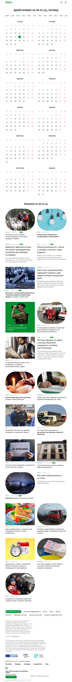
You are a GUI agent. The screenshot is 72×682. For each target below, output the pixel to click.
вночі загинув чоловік (19, 498)
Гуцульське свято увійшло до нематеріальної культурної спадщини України (16, 236)
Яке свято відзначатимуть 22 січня (49, 476)
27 (28, 40)
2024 (18, 15)
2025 (12, 15)
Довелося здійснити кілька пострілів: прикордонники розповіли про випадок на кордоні (18, 251)
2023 (23, 15)
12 (24, 33)
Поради (7, 360)
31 (15, 44)
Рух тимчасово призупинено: (50, 432)
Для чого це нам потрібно (10, 674)
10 (15, 33)
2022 (28, 15)
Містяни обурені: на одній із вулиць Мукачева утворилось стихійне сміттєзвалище (49, 344)
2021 (34, 15)
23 (11, 40)
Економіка (39, 267)
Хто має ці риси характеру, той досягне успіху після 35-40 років (19, 466)
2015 (66, 15)
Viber (47, 664)
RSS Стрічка (10, 670)
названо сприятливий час (18, 398)
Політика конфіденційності (32, 611)
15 (6, 37)
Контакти (8, 615)
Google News (37, 664)
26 (24, 40)
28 (32, 40)
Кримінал (7, 244)
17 (15, 37)
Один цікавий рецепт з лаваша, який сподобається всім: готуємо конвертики (18, 531)
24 (15, 40)
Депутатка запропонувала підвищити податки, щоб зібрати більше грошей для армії (50, 274)
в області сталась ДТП (20, 295)
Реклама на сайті (13, 611)
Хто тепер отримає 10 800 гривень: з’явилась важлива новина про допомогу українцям (50, 566)
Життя (38, 232)
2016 (61, 15)
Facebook (8, 664)
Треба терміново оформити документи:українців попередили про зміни (51, 398)
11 (19, 33)
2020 (39, 15)
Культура (7, 232)
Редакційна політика (20, 615)
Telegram (18, 664)
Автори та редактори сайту (53, 615)
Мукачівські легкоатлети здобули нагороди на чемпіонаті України (17, 431)
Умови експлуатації (35, 615)
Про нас (58, 611)
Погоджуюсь (11, 677)
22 (7, 40)
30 (11, 44)
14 (32, 33)
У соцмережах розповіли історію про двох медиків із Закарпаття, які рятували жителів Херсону (50, 330)
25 (19, 40)
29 (7, 44)
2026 (7, 15)
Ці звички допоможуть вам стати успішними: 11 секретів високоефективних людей (17, 364)
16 (11, 37)
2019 (45, 15)
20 (28, 37)
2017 (55, 15)
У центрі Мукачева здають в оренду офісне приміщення (50, 466)
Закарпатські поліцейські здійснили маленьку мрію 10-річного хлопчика (18, 600)
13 (28, 33)
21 (32, 37)
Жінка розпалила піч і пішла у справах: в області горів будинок (50, 249)
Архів (51, 611)
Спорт (6, 427)
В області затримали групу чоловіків (17, 329)
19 (24, 37)
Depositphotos (15, 636)
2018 (50, 15)
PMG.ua (16, 624)
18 (64, 37)
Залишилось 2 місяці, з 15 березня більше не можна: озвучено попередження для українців (17, 566)
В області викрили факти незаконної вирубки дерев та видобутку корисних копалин (51, 531)
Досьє (45, 611)
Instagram (27, 664)
